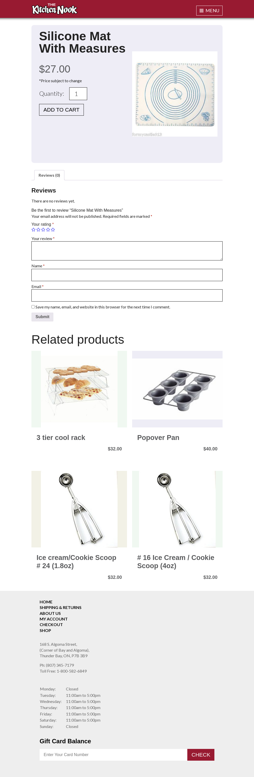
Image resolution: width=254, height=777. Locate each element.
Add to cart (61, 110)
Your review (43, 238)
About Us (50, 613)
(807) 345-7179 (57, 665)
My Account (54, 618)
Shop (45, 630)
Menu (209, 10)
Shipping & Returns (61, 607)
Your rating (42, 224)
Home (46, 601)
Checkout (51, 624)
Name (38, 265)
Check (200, 755)
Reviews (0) (49, 175)
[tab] (49, 175)
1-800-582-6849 (63, 670)
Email (37, 286)
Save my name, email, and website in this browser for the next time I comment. (103, 306)
